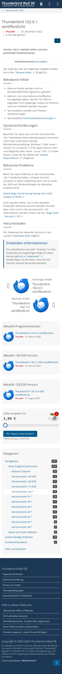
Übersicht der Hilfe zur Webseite (18, 610)
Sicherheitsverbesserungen (38, 118)
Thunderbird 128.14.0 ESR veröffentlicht (29, 393)
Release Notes (24, 72)
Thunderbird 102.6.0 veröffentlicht (41, 288)
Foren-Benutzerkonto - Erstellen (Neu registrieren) (26, 621)
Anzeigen (41, 61)
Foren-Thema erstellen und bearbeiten (21, 626)
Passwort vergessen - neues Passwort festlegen (25, 632)
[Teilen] (57, 40)
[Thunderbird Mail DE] (18, 4)
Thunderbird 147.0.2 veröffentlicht (34, 333)
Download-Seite (21, 235)
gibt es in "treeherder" (27, 256)
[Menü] (57, 4)
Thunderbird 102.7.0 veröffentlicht (20, 307)
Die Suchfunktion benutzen (15, 616)
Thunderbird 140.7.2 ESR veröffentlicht (36, 362)
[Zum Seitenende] (56, 663)
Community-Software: (19, 660)
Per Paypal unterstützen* (20, 433)
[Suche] (41, 4)
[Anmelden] (49, 4)
